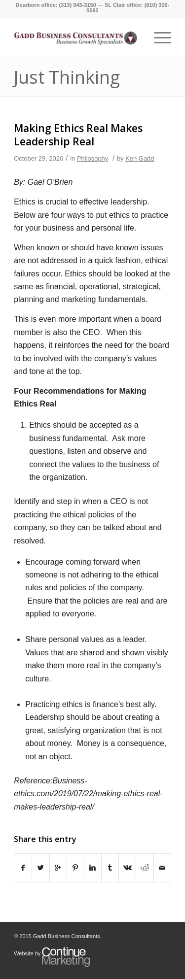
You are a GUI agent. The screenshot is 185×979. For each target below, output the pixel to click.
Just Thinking (67, 77)
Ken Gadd (139, 158)
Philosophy (92, 158)
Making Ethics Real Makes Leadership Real (78, 134)
